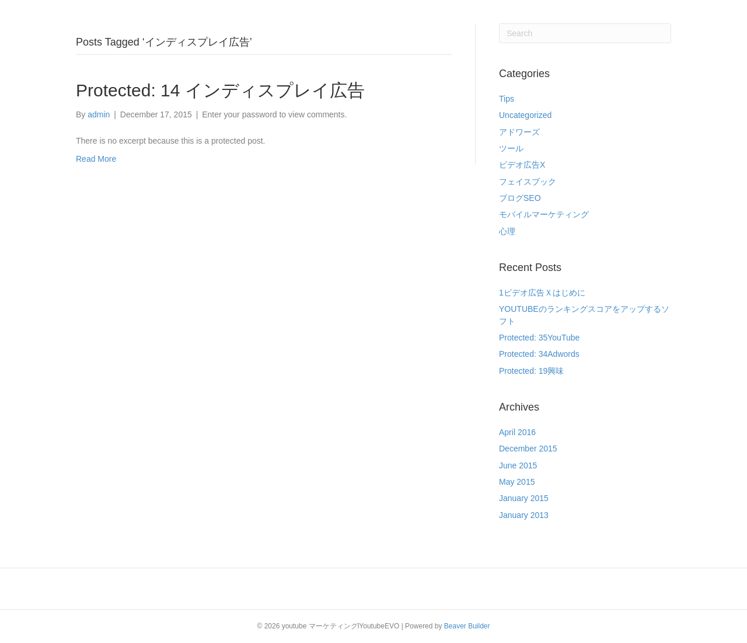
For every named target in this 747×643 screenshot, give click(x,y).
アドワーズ (519, 132)
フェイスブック (527, 181)
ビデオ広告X (522, 164)
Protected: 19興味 (531, 371)
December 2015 (528, 448)
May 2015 (517, 481)
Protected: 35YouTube (539, 337)
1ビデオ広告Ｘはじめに (542, 292)
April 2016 (517, 432)
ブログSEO (520, 198)
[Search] (585, 33)
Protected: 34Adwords (539, 354)
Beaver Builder (467, 626)
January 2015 (524, 498)
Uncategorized (525, 115)
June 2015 (518, 465)
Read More (96, 159)
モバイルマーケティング (544, 214)
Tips (506, 98)
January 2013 (524, 515)
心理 (507, 231)
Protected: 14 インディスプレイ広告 (220, 90)
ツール (511, 148)
